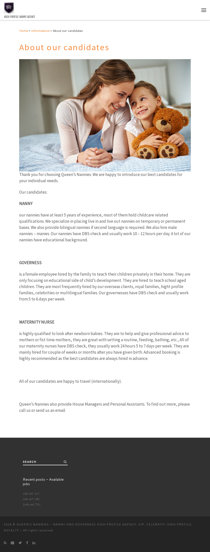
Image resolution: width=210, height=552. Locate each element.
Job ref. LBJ (31, 499)
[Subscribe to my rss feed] (5, 542)
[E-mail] (12, 542)
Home (23, 30)
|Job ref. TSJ (31, 504)
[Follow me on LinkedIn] (33, 542)
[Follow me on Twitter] (20, 542)
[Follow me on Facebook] (27, 542)
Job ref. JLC (31, 493)
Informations (40, 30)
